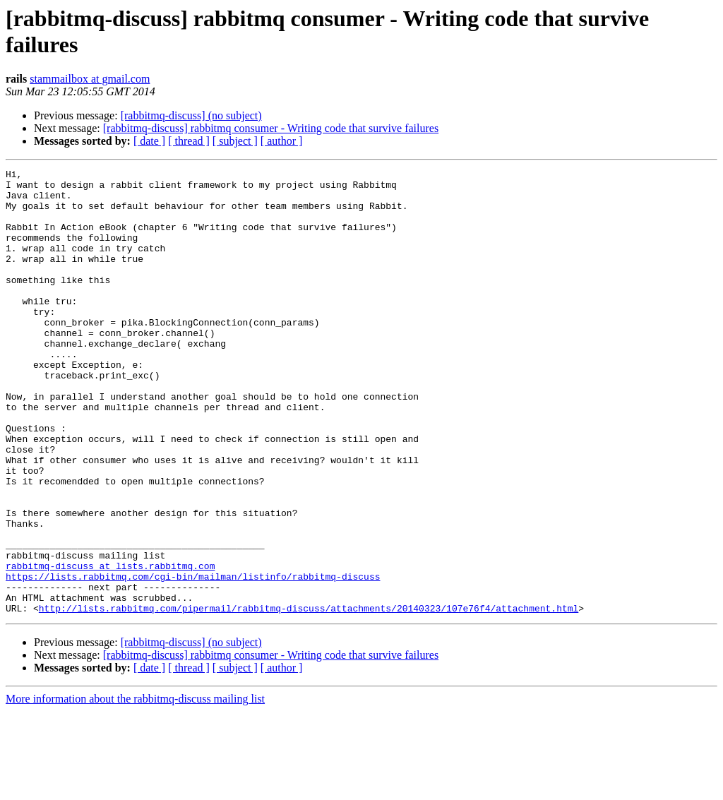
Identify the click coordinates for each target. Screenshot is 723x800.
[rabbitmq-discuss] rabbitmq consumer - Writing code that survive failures (270, 128)
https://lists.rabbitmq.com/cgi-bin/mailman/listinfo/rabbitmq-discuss (193, 658)
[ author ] (282, 141)
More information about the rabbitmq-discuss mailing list (135, 788)
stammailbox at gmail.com (90, 79)
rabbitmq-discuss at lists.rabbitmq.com (110, 646)
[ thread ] (189, 141)
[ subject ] (235, 141)
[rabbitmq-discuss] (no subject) (191, 115)
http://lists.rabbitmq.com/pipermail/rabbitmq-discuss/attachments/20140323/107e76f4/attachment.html (308, 697)
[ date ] (149, 141)
